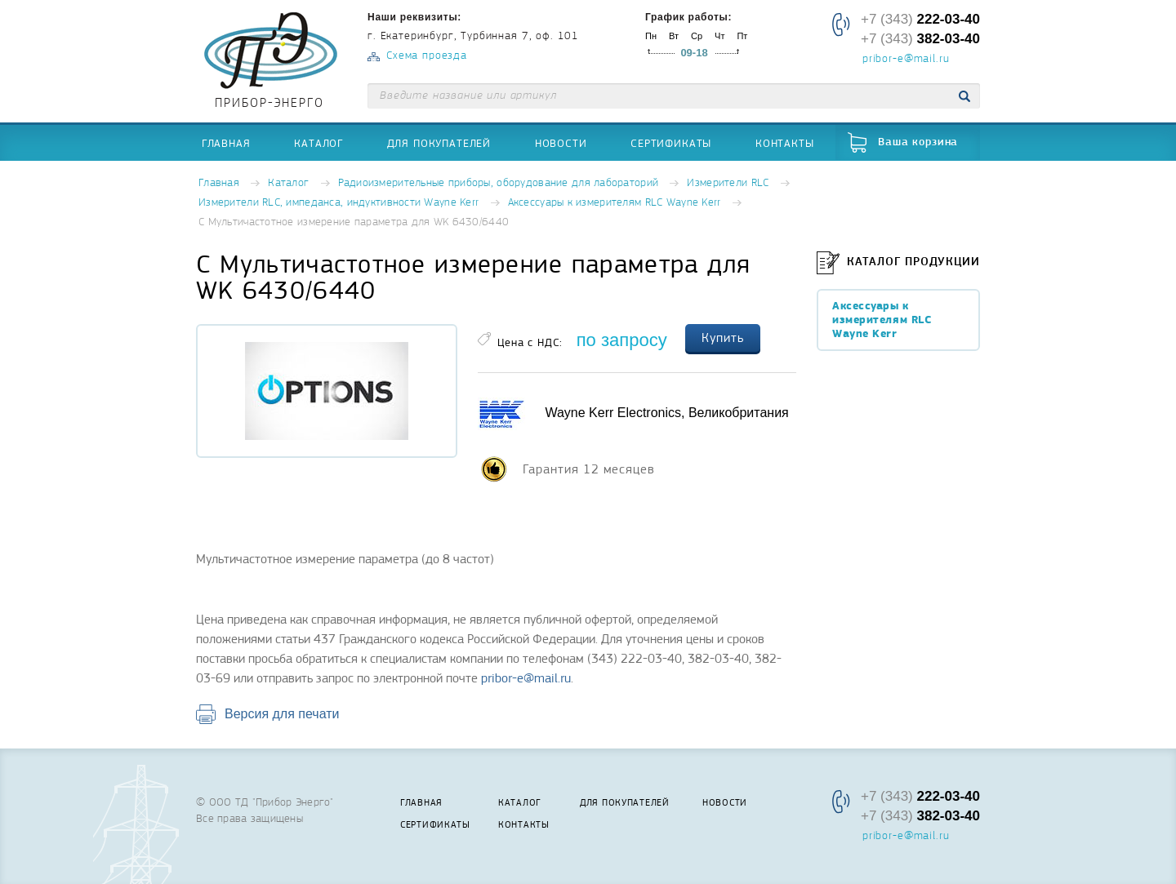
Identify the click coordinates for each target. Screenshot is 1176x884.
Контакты (784, 142)
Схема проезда (426, 56)
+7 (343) (920, 19)
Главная (226, 142)
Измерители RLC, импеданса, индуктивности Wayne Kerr (338, 203)
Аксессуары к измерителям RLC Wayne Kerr (614, 203)
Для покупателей (439, 142)
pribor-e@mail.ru (905, 59)
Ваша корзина (918, 142)
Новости (561, 142)
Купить (723, 338)
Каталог (318, 142)
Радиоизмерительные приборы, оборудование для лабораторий (498, 183)
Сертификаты (670, 142)
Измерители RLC (727, 183)
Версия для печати (282, 714)
